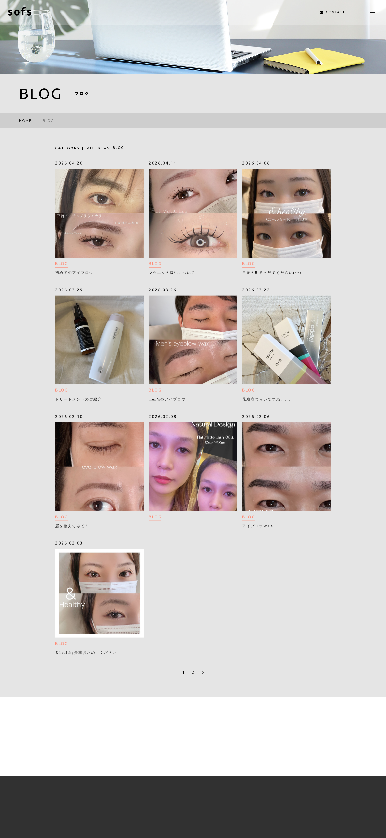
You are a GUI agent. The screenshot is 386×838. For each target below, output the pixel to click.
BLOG (118, 148)
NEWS (104, 148)
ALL (91, 148)
